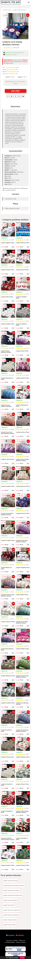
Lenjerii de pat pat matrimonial (12, 895)
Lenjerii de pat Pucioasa (19, 10)
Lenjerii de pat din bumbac (11, 890)
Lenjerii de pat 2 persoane (11, 915)
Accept (22, 957)
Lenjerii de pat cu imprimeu (11, 910)
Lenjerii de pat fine (8, 905)
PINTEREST (20, 935)
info (13, 246)
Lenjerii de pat (7, 10)
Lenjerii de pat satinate (10, 900)
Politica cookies (20, 942)
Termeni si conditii (11, 940)
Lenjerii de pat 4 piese (9, 920)
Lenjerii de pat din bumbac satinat (13, 885)
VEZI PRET (15, 91)
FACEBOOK (10, 935)
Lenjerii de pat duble (9, 925)
